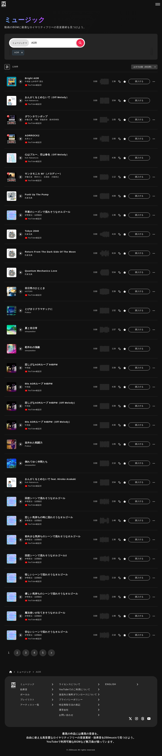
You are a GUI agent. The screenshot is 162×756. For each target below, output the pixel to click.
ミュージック (27, 684)
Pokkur (28, 312)
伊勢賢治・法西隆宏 (33, 215)
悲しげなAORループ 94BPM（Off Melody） (50, 403)
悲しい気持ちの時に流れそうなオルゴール (49, 517)
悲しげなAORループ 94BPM (41, 364)
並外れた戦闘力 (34, 442)
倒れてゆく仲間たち (36, 462)
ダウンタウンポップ (36, 116)
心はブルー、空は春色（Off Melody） (47, 154)
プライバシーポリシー (71, 699)
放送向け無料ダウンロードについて (78, 694)
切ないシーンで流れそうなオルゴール (46, 632)
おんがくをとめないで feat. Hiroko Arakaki (50, 479)
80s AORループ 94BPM (39, 383)
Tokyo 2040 (32, 231)
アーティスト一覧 (29, 704)
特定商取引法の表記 (69, 704)
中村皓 (28, 368)
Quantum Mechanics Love (41, 271)
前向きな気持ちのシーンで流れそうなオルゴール (53, 536)
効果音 (23, 689)
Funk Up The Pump (37, 194)
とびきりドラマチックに (39, 309)
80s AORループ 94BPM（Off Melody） (48, 422)
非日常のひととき (35, 288)
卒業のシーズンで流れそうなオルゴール (47, 212)
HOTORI (29, 291)
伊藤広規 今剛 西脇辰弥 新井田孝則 (42, 120)
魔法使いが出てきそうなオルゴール (45, 612)
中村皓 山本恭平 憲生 (34, 81)
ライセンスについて (69, 684)
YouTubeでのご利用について (74, 689)
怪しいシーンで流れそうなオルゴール (46, 574)
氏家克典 (28, 198)
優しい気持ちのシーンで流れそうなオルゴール (51, 593)
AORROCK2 (32, 135)
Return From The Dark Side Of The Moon (50, 252)
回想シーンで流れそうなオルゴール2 (46, 555)
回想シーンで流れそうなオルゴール (45, 498)
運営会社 (64, 710)
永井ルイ (28, 139)
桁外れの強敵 (32, 347)
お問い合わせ (66, 715)
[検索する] (80, 43)
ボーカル (25, 694)
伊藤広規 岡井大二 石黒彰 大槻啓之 (42, 177)
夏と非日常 (31, 328)
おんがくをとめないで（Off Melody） (47, 97)
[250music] (4, 4)
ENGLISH (110, 684)
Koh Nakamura (31, 100)
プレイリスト (27, 699)
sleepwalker (30, 331)
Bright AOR (32, 78)
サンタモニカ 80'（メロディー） (43, 173)
